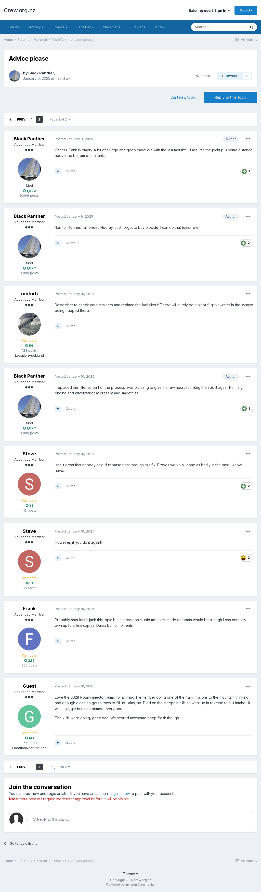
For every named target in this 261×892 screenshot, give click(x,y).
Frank (29, 608)
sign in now (120, 793)
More (160, 27)
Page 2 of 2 (60, 119)
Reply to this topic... (51, 819)
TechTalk (63, 78)
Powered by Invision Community (130, 884)
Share (203, 76)
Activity (36, 27)
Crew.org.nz (20, 10)
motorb (29, 293)
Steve (29, 453)
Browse (60, 27)
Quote (70, 171)
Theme (130, 874)
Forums (14, 27)
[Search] (218, 27)
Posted (74, 139)
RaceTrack (85, 27)
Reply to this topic (231, 97)
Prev (21, 119)
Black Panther (41, 73)
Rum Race (137, 27)
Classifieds (111, 27)
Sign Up (246, 10)
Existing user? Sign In (209, 10)
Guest (29, 686)
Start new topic (183, 97)
